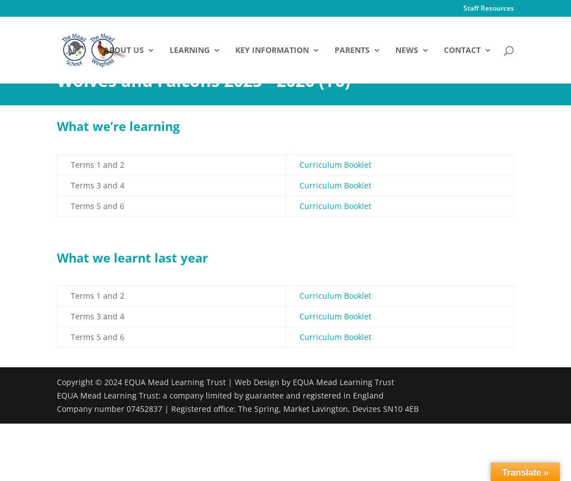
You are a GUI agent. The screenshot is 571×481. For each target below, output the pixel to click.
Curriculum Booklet (335, 164)
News (406, 50)
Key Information (272, 50)
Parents (352, 50)
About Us (124, 50)
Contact (462, 50)
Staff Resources (488, 9)
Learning (190, 50)
